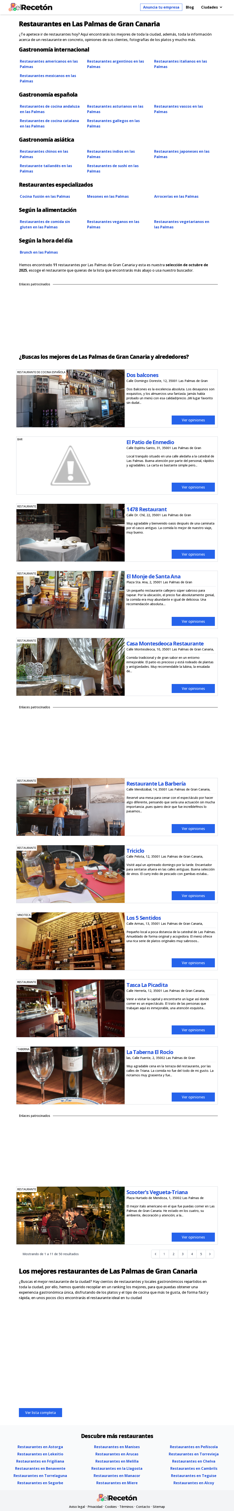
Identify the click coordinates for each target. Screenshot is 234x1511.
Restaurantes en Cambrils (193, 1468)
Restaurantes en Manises (117, 1446)
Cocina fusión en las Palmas (45, 196)
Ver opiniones (193, 420)
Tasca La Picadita (147, 984)
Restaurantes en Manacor (117, 1475)
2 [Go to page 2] (173, 1254)
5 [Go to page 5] (201, 1254)
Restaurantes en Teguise (193, 1475)
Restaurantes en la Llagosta (116, 1468)
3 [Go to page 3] (183, 1254)
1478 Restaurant (146, 509)
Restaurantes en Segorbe (40, 1482)
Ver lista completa (40, 1412)
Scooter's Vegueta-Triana (157, 1192)
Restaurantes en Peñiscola (194, 1446)
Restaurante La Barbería (156, 783)
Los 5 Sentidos (143, 917)
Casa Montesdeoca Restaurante (165, 643)
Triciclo (135, 850)
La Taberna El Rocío (149, 1052)
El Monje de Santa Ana (153, 576)
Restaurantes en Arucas (116, 1454)
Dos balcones (142, 375)
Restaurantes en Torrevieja (194, 1454)
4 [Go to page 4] (192, 1254)
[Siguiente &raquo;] (210, 1254)
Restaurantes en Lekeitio (40, 1454)
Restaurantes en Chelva (193, 1461)
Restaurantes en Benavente (40, 1468)
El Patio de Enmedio (150, 442)
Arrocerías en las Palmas (176, 196)
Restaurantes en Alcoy (193, 1482)
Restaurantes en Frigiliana (40, 1461)
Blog (190, 7)
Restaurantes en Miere (117, 1482)
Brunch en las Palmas (39, 252)
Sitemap (159, 1506)
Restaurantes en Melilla (117, 1461)
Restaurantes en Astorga (40, 1446)
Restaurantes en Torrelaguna (40, 1475)
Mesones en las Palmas (108, 196)
